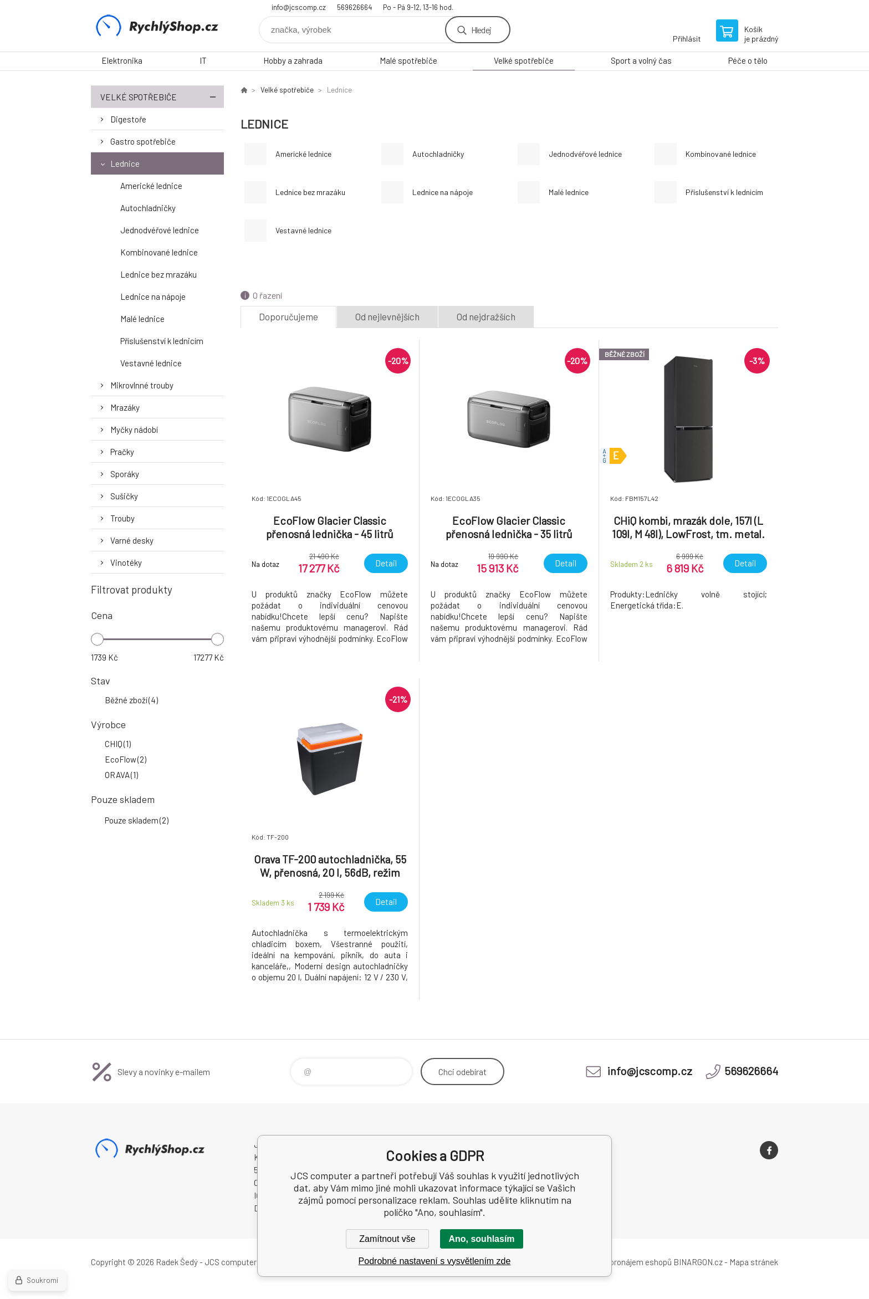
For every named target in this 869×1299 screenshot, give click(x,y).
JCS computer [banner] (157, 26)
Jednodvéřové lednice (159, 230)
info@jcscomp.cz (299, 7)
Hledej (481, 29)
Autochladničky (148, 208)
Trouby (122, 518)
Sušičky (124, 496)
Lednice (125, 163)
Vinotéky (126, 562)
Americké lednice (151, 186)
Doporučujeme (288, 316)
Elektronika (121, 60)
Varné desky (132, 540)
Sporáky (124, 474)
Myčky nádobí (134, 429)
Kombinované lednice (159, 252)
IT (203, 60)
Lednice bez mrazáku (158, 274)
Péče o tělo (748, 60)
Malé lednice (142, 319)
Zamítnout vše (387, 1239)
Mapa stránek (753, 1262)
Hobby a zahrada (293, 60)
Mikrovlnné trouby (141, 385)
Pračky (122, 452)
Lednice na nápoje (153, 296)
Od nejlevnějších (387, 316)
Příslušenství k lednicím (161, 341)
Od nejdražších (486, 316)
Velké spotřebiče (524, 60)
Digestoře (128, 119)
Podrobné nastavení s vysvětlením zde (435, 1261)
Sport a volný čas (641, 60)
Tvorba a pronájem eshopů (624, 1262)
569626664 (354, 7)
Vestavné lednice (151, 363)
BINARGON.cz (698, 1262)
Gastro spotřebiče (143, 141)
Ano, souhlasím (481, 1239)
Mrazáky (125, 407)
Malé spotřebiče (408, 60)
